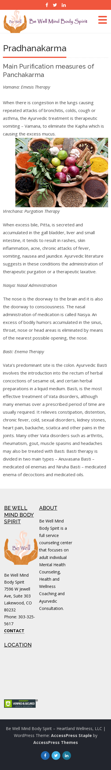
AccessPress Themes (55, 742)
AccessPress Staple (71, 735)
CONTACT (14, 630)
